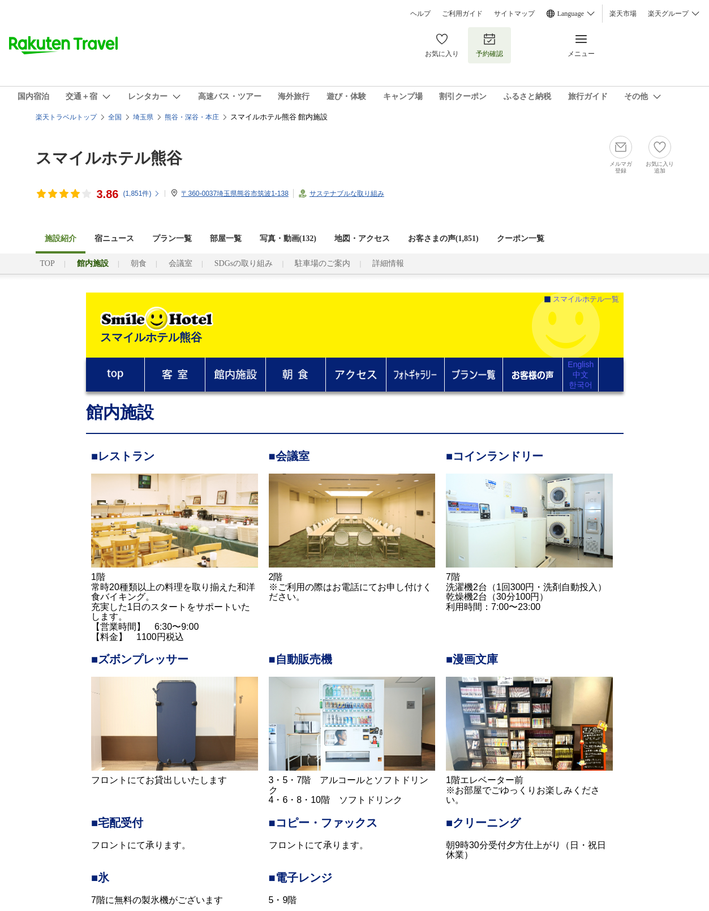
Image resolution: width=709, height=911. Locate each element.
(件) (141, 193)
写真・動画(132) (288, 238)
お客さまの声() (443, 238)
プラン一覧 (172, 238)
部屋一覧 (226, 238)
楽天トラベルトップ (66, 117)
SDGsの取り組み (243, 263)
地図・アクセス (362, 238)
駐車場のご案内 (322, 263)
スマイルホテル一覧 (586, 299)
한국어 (580, 384)
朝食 (139, 263)
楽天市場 (623, 14)
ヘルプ (420, 14)
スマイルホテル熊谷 (109, 158)
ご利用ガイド (462, 14)
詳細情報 (388, 263)
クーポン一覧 (520, 238)
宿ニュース (114, 238)
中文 (580, 374)
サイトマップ (514, 14)
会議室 (180, 263)
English (581, 364)
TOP (47, 263)
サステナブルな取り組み (347, 193)
